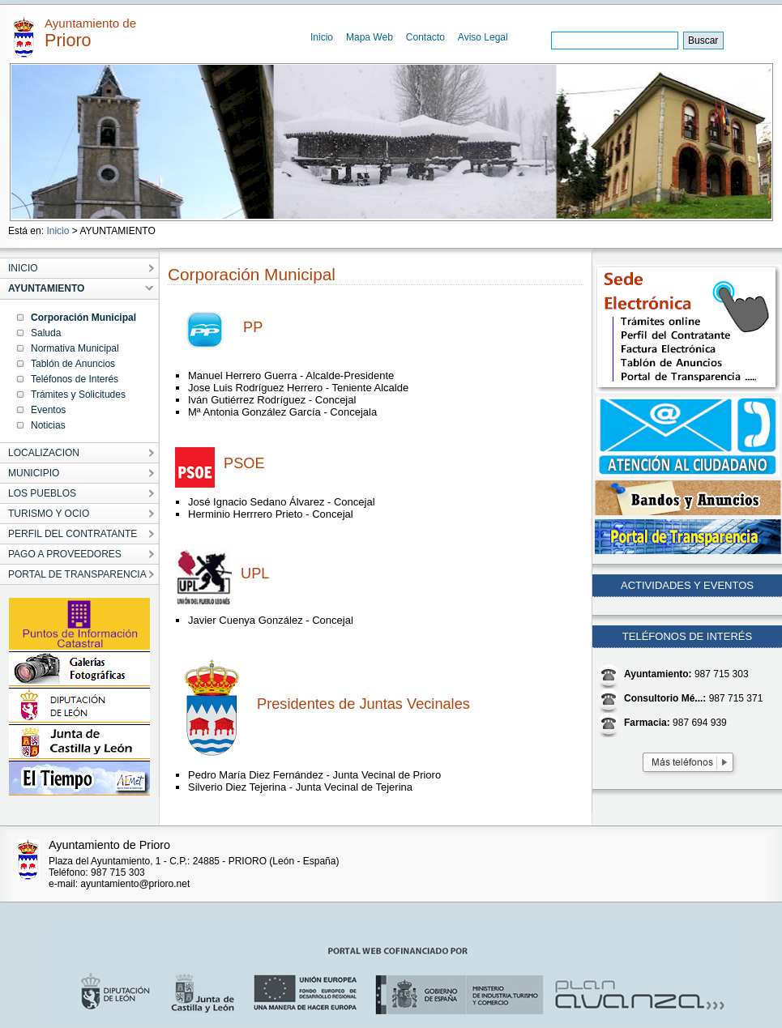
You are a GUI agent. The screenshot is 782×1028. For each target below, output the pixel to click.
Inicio (321, 37)
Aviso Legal (483, 37)
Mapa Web (369, 37)
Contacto (425, 37)
